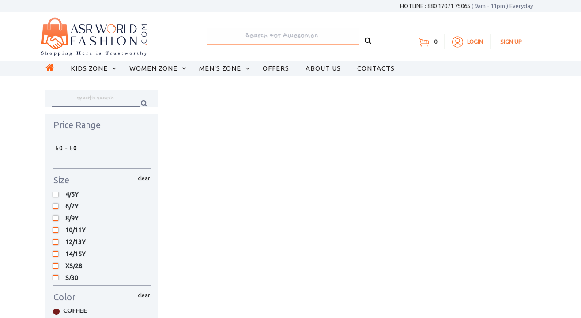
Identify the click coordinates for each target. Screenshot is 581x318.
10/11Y (75, 230)
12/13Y (75, 242)
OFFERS (276, 68)
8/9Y (72, 218)
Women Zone (154, 68)
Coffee (73, 310)
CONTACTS (376, 68)
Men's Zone (221, 68)
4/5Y (72, 194)
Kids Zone (90, 68)
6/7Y (72, 206)
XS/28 (73, 266)
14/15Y (75, 254)
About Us (323, 68)
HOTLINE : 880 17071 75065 (466, 6)
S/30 (71, 278)
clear (144, 178)
